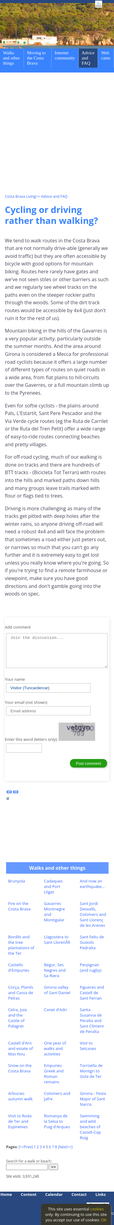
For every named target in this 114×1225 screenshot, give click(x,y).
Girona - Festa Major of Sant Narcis (93, 1099)
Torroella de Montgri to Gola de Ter (91, 1071)
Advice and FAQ (88, 58)
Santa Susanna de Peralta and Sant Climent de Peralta (92, 1020)
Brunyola (16, 881)
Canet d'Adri (55, 1009)
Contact (79, 1194)
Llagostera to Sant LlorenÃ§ (57, 939)
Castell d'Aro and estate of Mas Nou (20, 1048)
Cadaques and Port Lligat (53, 886)
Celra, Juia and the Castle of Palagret (17, 1018)
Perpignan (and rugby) (91, 967)
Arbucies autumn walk (20, 1096)
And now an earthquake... (92, 883)
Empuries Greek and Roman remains (54, 1074)
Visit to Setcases (88, 1045)
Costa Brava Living (20, 196)
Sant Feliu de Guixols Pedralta (92, 942)
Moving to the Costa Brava (36, 58)
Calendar (54, 1194)
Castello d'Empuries (18, 967)
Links (100, 1194)
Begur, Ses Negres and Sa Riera (55, 970)
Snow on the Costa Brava (20, 1068)
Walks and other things (11, 58)
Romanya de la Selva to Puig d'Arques (57, 1121)
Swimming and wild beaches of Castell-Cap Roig (90, 1126)
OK (103, 1220)
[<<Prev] (26, 1146)
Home (6, 1194)
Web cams (105, 55)
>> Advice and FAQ (51, 196)
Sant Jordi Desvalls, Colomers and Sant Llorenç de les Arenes (93, 914)
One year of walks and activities (55, 1048)
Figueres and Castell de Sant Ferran (92, 992)
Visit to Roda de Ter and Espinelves (20, 1121)
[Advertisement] (57, 134)
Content (28, 1194)
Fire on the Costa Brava (19, 906)
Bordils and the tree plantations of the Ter (21, 945)
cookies (97, 1209)
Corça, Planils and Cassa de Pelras (20, 992)
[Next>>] (65, 1146)
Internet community (65, 55)
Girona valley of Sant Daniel (57, 989)
